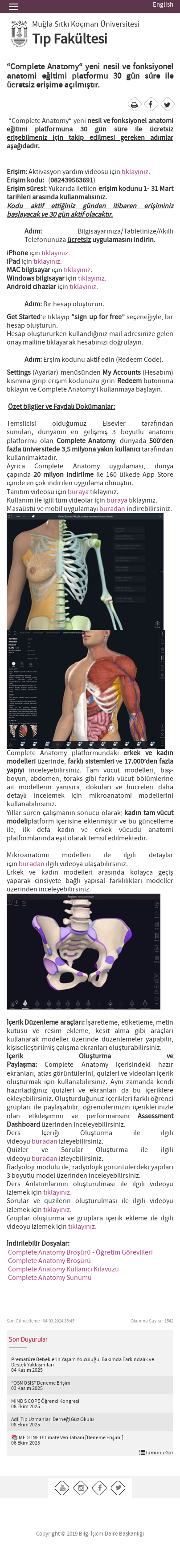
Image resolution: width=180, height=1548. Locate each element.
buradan (112, 509)
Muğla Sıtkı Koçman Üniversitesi (85, 24)
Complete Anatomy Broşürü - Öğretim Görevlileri (80, 1252)
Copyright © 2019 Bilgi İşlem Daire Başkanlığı (90, 1534)
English (163, 4)
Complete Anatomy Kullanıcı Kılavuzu (63, 1269)
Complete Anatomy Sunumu (50, 1278)
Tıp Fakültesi (69, 39)
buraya (78, 492)
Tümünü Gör (156, 1452)
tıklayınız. (136, 172)
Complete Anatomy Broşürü (49, 1261)
